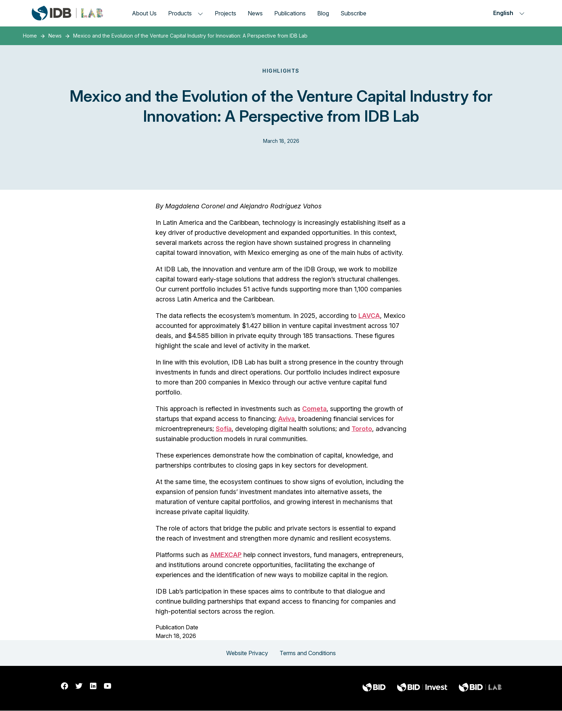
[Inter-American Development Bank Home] (67, 13)
